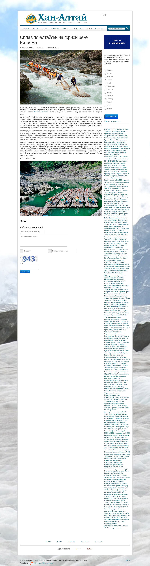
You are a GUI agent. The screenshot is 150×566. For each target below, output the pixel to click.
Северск (107, 171)
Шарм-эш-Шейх (110, 150)
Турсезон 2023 (115, 363)
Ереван (107, 140)
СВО (106, 256)
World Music (120, 241)
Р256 (114, 300)
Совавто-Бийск (121, 300)
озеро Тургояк (119, 456)
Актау (113, 424)
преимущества (109, 460)
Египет (108, 74)
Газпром (116, 129)
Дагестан (126, 454)
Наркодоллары (109, 336)
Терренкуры (108, 289)
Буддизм (107, 382)
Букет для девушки (118, 511)
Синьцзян (123, 311)
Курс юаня (113, 146)
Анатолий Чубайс (110, 450)
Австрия (108, 70)
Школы (123, 496)
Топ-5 (121, 397)
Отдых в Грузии (110, 342)
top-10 (114, 386)
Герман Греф (123, 448)
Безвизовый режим (116, 273)
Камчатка (120, 279)
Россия (123, 500)
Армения (107, 361)
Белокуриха (108, 285)
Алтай (122, 188)
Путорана (107, 133)
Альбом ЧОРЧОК (121, 243)
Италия (107, 363)
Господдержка (109, 222)
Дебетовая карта (115, 458)
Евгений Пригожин (111, 446)
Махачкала (116, 271)
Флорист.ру (108, 513)
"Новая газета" (119, 334)
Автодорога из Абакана (119, 211)
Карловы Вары (109, 306)
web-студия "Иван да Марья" (41, 563)
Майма (126, 471)
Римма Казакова (110, 230)
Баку (113, 361)
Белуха (107, 332)
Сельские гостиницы (111, 226)
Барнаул (119, 161)
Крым (126, 129)
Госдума (115, 365)
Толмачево (108, 401)
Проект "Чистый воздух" (113, 359)
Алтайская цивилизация (113, 254)
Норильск (124, 131)
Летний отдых (109, 321)
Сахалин (107, 315)
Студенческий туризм (112, 393)
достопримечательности (113, 526)
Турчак (126, 519)
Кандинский (115, 133)
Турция (108, 102)
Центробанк (113, 144)
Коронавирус (109, 338)
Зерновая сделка (110, 197)
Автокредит (115, 483)
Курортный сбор (119, 285)
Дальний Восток (123, 313)
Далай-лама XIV (117, 382)
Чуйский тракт (124, 292)
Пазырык (125, 365)
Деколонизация (121, 414)
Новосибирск (124, 268)
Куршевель (108, 481)
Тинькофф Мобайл (118, 492)
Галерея (88, 29)
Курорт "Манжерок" (111, 351)
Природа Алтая (110, 174)
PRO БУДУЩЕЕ (110, 161)
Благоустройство (115, 287)
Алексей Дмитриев (116, 159)
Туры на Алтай (118, 289)
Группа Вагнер (124, 443)
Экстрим (123, 452)
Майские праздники (122, 374)
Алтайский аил (109, 228)
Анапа (122, 422)
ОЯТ (114, 169)
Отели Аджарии (121, 342)
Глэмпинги (108, 452)
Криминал (116, 452)
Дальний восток (110, 376)
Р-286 (128, 452)
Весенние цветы (119, 513)
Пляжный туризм (110, 420)
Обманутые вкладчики (118, 368)
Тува (124, 382)
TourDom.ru (108, 370)
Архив (59, 541)
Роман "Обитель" (122, 502)
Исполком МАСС (120, 330)
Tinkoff (123, 458)
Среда (44, 29)
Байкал (114, 279)
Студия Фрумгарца (111, 298)
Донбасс (117, 258)
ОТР (117, 228)
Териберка (123, 399)
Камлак (114, 524)
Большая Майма (110, 479)
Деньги (124, 254)
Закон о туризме (115, 218)
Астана (119, 138)
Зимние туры (118, 203)
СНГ (116, 136)
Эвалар (107, 368)
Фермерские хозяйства (112, 317)
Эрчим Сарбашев (117, 283)
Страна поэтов (124, 228)
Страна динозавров (111, 443)
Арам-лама (119, 384)
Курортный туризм (121, 306)
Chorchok (111, 243)
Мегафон (125, 526)
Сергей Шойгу (109, 384)
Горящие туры (121, 150)
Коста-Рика (109, 86)
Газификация (109, 190)
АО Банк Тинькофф (111, 490)
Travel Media (115, 199)
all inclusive (123, 315)
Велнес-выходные (111, 308)
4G (105, 528)
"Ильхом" (121, 298)
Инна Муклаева (110, 241)
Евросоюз (116, 195)
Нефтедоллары (122, 146)
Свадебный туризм (111, 509)
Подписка (123, 199)
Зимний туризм (121, 346)
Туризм (35, 29)
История (77, 29)
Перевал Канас (110, 302)
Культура (66, 29)
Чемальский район (111, 176)
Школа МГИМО (115, 439)
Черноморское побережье (113, 372)
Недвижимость (118, 519)
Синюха (113, 346)
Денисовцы (120, 471)
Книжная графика (119, 163)
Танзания (109, 96)
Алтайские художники (119, 296)
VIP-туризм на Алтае (111, 182)
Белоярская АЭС (122, 169)
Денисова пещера (121, 469)
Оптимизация (109, 281)
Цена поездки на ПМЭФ (121, 433)
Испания (109, 77)
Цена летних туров (116, 327)
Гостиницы (115, 155)
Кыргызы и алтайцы (120, 252)
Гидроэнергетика (110, 357)
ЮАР (107, 105)
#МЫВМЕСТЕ (123, 235)
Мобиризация (121, 140)
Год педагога (114, 498)
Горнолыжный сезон (123, 207)
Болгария (116, 370)
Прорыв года (109, 330)
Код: (21, 263)
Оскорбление (109, 475)
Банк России (109, 258)
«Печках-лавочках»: (41, 112)
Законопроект (120, 427)
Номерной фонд (110, 431)
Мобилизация (113, 256)
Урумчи (118, 302)
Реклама (71, 541)
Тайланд (109, 99)
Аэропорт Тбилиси (117, 408)
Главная (25, 29)
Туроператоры (114, 353)
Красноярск (108, 129)
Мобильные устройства (112, 380)
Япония (108, 109)
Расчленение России (112, 416)
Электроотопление (116, 355)
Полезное (85, 541)
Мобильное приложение (113, 505)
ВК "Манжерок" (112, 448)
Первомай (108, 378)
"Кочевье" (108, 300)
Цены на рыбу (115, 311)
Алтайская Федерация (121, 418)
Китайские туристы (122, 336)
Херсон (119, 197)
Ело (123, 412)
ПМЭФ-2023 (108, 433)
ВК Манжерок (115, 188)
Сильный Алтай (114, 184)
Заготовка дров (110, 193)
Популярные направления (113, 454)
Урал (106, 456)
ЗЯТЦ (113, 171)
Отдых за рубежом (116, 323)
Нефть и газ (124, 195)
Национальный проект (112, 319)
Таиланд (126, 361)
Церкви (107, 498)
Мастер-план (121, 479)
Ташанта (118, 304)
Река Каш (107, 313)
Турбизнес (108, 131)
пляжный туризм (123, 450)
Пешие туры (119, 321)
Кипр (120, 365)
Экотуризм (121, 515)
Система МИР (117, 378)
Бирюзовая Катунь (111, 435)
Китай (108, 83)
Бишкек (125, 138)
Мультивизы (124, 370)
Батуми (113, 344)
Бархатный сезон (110, 138)
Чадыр (121, 226)
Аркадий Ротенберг (111, 437)
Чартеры (124, 319)
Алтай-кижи (108, 247)
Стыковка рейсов (117, 405)
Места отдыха (109, 427)
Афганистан (117, 266)
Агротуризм (115, 315)
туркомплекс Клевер (111, 209)
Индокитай (119, 361)
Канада (108, 80)
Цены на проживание (118, 429)
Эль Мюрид (116, 131)
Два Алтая (108, 271)
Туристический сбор (122, 424)
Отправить (25, 272)
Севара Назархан (110, 165)
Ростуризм (121, 165)
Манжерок (108, 524)
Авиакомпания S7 (117, 403)
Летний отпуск (122, 420)
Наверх (127, 560)
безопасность (109, 462)
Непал (108, 93)
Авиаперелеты (123, 136)
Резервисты (108, 142)
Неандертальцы (110, 471)
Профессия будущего (120, 488)
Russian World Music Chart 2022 (115, 245)
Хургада (127, 148)
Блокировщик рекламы (112, 494)
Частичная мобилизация (113, 152)
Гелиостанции (121, 357)
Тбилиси (113, 140)
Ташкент (126, 159)
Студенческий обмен (111, 397)
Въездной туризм (117, 507)
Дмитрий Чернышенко (112, 167)
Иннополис (117, 186)
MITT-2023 (126, 327)
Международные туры (112, 395)
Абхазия (107, 424)
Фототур (111, 456)
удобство (118, 460)
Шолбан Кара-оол (121, 220)
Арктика (114, 313)
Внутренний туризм (111, 214)
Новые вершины (123, 435)
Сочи (118, 268)
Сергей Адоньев (115, 332)
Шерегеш (107, 279)
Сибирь (126, 507)
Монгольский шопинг (111, 294)
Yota (108, 528)
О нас (48, 541)
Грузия (125, 405)
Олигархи (116, 142)
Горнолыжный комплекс (116, 349)
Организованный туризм (116, 340)
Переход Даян (109, 304)
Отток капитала (123, 256)
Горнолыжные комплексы (113, 205)
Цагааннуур (125, 302)
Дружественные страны (113, 275)
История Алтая (112, 410)
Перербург (120, 431)
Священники (115, 500)
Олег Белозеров (120, 239)
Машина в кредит (114, 486)
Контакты (99, 541)
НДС (121, 353)
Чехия (123, 304)
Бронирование (121, 376)
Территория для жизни (112, 237)
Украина (107, 408)
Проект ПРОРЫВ (121, 171)
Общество (55, 29)
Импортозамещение (111, 148)
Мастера (98, 29)
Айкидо (127, 298)
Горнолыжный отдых (116, 277)
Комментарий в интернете (113, 473)
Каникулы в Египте (116, 325)
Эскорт (126, 431)
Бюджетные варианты (112, 422)
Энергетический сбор (112, 157)
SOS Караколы (124, 180)
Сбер (106, 349)
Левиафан (116, 399)
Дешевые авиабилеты (112, 201)
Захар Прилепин (110, 502)
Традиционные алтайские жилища (116, 224)
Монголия (109, 89)
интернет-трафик (116, 528)
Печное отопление (120, 190)
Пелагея (121, 351)
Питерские (113, 515)
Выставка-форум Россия (121, 477)
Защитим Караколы (122, 174)
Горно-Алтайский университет (115, 391)
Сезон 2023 (126, 359)
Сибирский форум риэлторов (114, 521)
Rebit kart (124, 380)
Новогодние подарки (111, 264)
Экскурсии (112, 414)
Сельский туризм (121, 222)
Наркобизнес (109, 334)
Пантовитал (114, 260)
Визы (111, 266)
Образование (116, 496)
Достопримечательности (113, 412)
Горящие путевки (115, 441)
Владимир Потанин (123, 389)
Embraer (107, 405)
